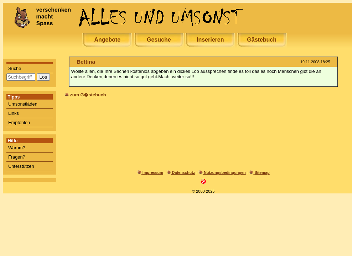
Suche (14, 68)
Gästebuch (261, 40)
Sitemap (261, 172)
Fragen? (16, 157)
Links (13, 113)
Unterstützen (21, 166)
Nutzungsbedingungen (225, 172)
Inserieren (210, 40)
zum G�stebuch (88, 94)
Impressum (153, 172)
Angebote (107, 40)
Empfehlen (19, 122)
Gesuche (159, 40)
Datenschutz (183, 172)
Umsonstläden (22, 104)
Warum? (16, 147)
